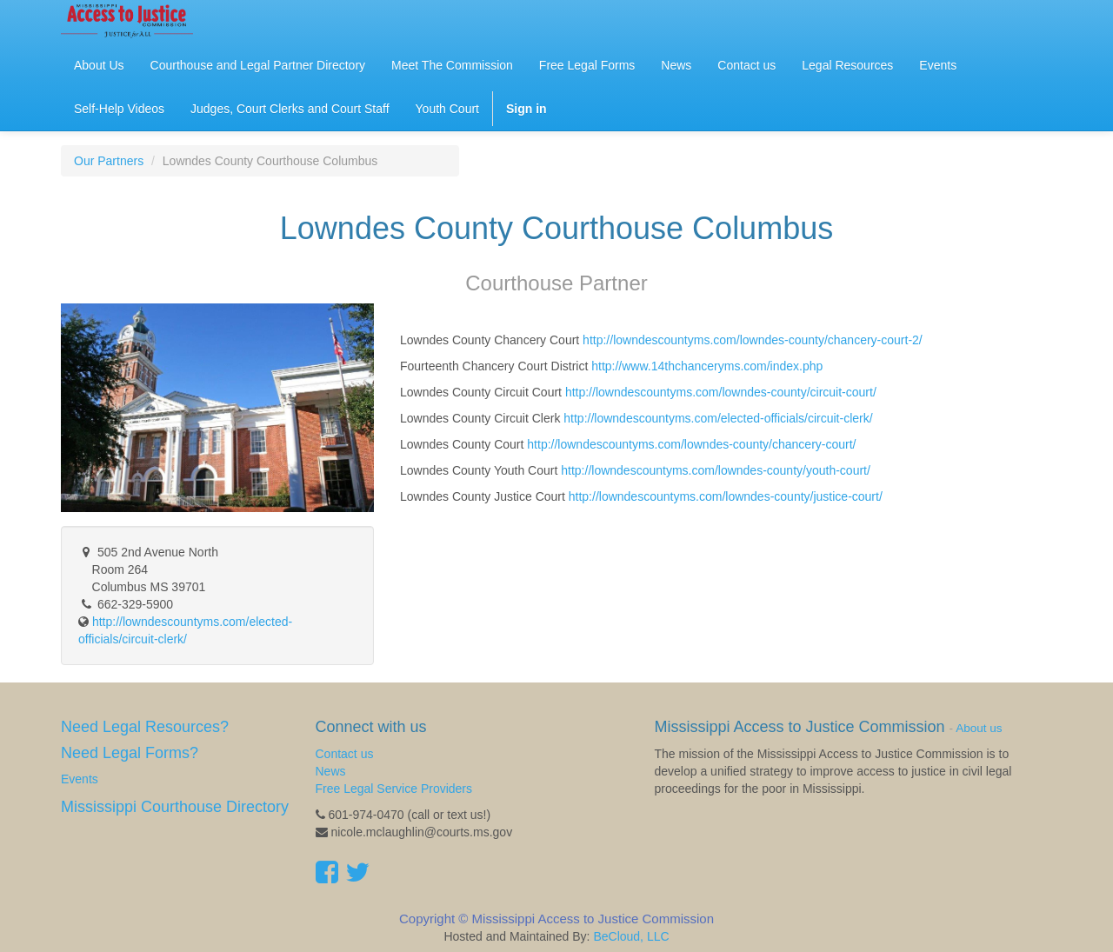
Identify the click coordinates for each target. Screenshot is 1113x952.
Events (79, 779)
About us (979, 728)
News (331, 771)
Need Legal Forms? (129, 753)
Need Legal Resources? (145, 727)
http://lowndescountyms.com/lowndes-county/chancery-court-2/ (753, 340)
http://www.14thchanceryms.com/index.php (707, 366)
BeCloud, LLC (631, 936)
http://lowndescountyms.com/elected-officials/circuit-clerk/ (717, 418)
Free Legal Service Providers (394, 789)
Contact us (345, 754)
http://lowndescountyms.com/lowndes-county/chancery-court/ (691, 444)
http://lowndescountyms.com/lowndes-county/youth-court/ (715, 470)
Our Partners (108, 161)
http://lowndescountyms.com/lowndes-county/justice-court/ (726, 496)
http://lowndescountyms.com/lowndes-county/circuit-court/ (720, 392)
